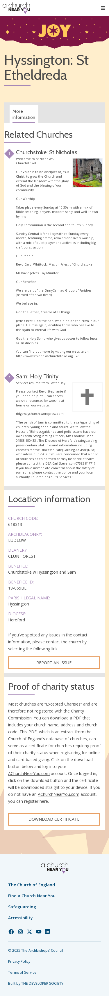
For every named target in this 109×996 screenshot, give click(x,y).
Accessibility (20, 917)
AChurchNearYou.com (29, 773)
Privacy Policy (19, 961)
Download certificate (53, 819)
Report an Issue (54, 662)
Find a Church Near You (32, 896)
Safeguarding (22, 907)
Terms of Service (22, 972)
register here (36, 801)
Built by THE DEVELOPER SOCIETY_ (36, 983)
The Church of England (31, 885)
